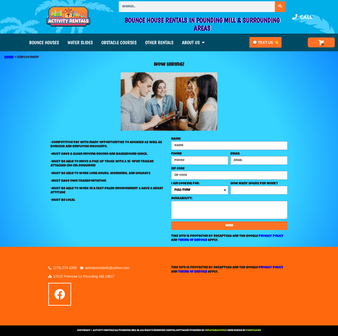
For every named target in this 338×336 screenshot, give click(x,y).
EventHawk (253, 330)
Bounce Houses (44, 42)
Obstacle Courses (118, 42)
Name (176, 139)
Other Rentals (159, 42)
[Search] (280, 6)
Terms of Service (192, 240)
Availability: (181, 198)
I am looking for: (185, 183)
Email (235, 154)
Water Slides (80, 42)
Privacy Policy (271, 236)
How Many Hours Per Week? (254, 183)
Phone (176, 154)
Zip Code (178, 169)
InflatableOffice (216, 330)
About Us (193, 42)
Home (9, 57)
